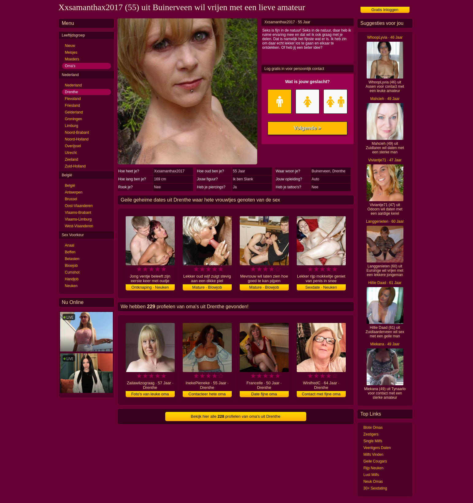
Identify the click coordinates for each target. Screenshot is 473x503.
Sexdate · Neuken (321, 287)
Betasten (72, 259)
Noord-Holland (77, 139)
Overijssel (73, 146)
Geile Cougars (375, 461)
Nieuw (70, 46)
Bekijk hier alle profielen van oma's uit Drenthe (235, 416)
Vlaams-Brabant (78, 212)
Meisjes (71, 52)
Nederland (73, 85)
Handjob (72, 279)
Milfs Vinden (373, 454)
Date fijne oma (264, 394)
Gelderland (74, 112)
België (70, 185)
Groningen (73, 119)
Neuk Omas (373, 481)
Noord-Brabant (77, 132)
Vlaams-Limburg (78, 219)
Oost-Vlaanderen (79, 206)
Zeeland (71, 159)
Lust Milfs (371, 475)
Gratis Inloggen (384, 9)
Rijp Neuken (373, 468)
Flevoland (73, 99)
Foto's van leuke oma (150, 394)
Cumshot (72, 272)
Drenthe (71, 92)
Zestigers (371, 434)
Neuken (71, 286)
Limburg (71, 126)
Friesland (72, 105)
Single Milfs (373, 441)
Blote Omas (373, 427)
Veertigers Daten (377, 448)
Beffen (70, 252)
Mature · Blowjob (207, 287)
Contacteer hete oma (207, 394)
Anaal (69, 245)
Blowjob (71, 265)
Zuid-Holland (75, 166)
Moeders (72, 59)
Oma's (70, 66)
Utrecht (71, 153)
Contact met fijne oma (321, 394)
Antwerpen (73, 192)
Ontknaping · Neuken (150, 287)
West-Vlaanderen (79, 226)
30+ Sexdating (375, 488)
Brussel (71, 199)
